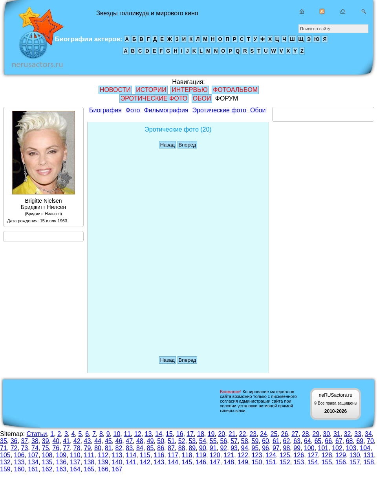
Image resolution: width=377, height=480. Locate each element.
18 (200, 434)
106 (19, 455)
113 (117, 455)
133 (19, 462)
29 (316, 434)
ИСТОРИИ (151, 89)
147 (215, 462)
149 (243, 462)
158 (368, 462)
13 (148, 434)
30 (326, 434)
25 (274, 434)
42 (77, 441)
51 (171, 441)
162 (47, 469)
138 (89, 462)
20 (221, 434)
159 (5, 469)
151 (270, 462)
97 (276, 448)
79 (87, 448)
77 (66, 448)
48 (139, 441)
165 (89, 469)
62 (286, 441)
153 (298, 462)
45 (108, 441)
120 (215, 455)
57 (234, 441)
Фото (133, 110)
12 (137, 434)
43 (87, 441)
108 (47, 455)
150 (257, 462)
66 (328, 441)
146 (201, 462)
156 (340, 462)
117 (173, 455)
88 (181, 448)
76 (55, 448)
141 (131, 462)
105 (5, 455)
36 (14, 441)
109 (61, 455)
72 (14, 448)
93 (234, 448)
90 (202, 448)
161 (33, 469)
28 (305, 434)
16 (179, 434)
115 (145, 455)
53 (192, 441)
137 (75, 462)
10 (117, 434)
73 (24, 448)
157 (355, 462)
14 (158, 434)
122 (243, 455)
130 (355, 455)
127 (312, 455)
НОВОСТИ (115, 89)
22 (242, 434)
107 (33, 455)
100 (309, 448)
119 (201, 455)
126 (298, 455)
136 (61, 462)
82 (119, 448)
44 (97, 441)
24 (263, 434)
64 (307, 441)
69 (359, 441)
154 (312, 462)
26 (284, 434)
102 (337, 448)
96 (265, 448)
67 (338, 441)
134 (33, 462)
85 (150, 448)
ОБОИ (202, 98)
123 (257, 455)
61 (276, 441)
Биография (105, 110)
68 (349, 441)
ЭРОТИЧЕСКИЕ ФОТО (154, 98)
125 (285, 455)
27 (294, 434)
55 (213, 441)
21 (232, 434)
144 (173, 462)
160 (19, 469)
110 (75, 455)
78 (77, 448)
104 (365, 448)
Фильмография (166, 110)
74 (34, 448)
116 (159, 455)
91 (213, 448)
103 (351, 448)
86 (160, 448)
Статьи (37, 434)
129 (340, 455)
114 (131, 455)
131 (368, 455)
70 (370, 441)
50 (160, 441)
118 (187, 455)
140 (117, 462)
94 (244, 448)
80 (97, 448)
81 (108, 448)
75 (45, 448)
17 (190, 434)
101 (323, 448)
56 (223, 441)
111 (89, 455)
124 (270, 455)
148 (229, 462)
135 (47, 462)
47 (129, 441)
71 (3, 448)
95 (255, 448)
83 (129, 448)
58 (244, 441)
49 (150, 441)
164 (75, 469)
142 (145, 462)
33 (357, 434)
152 (285, 462)
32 (347, 434)
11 (127, 434)
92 (223, 448)
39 (45, 441)
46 (119, 441)
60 (265, 441)
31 (336, 434)
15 (169, 434)
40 (55, 441)
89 (192, 448)
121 (229, 455)
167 (117, 469)
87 (171, 448)
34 (368, 434)
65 (318, 441)
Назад (167, 145)
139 (103, 462)
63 (296, 441)
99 (296, 448)
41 (66, 441)
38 (34, 441)
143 (159, 462)
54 (202, 441)
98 (286, 448)
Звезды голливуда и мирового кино (35, 39)
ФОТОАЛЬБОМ (235, 89)
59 (255, 441)
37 (24, 441)
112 (103, 455)
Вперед (187, 145)
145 (187, 462)
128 (327, 455)
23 (252, 434)
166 (103, 469)
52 (181, 441)
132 (5, 462)
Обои (257, 110)
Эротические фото (219, 110)
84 (139, 448)
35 (3, 441)
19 (211, 434)
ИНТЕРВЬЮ (190, 89)
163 (61, 469)
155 (327, 462)
